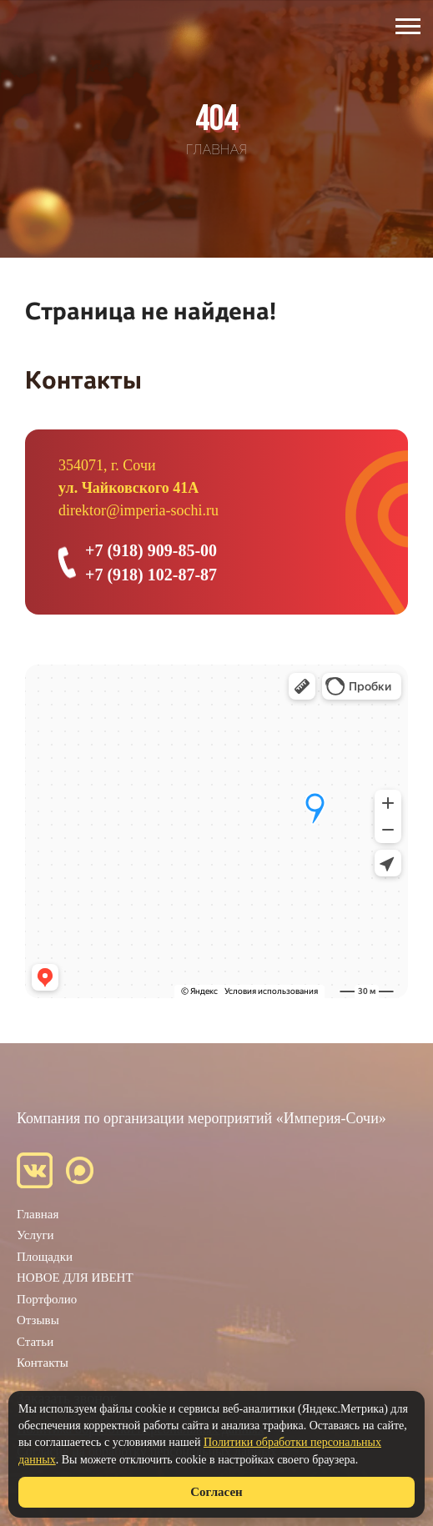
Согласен (216, 1491)
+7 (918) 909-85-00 (151, 550)
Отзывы (38, 1320)
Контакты (42, 1362)
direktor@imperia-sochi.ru (138, 510)
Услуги (35, 1235)
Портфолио (47, 1299)
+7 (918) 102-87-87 (151, 574)
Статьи (35, 1341)
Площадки (45, 1256)
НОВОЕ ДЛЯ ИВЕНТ (75, 1277)
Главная (37, 1214)
